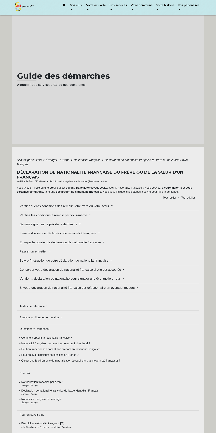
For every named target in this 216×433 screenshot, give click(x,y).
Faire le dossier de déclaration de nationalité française (58, 233)
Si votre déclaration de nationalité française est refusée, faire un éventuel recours (78, 287)
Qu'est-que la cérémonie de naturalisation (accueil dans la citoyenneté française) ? (70, 360)
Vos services (41, 84)
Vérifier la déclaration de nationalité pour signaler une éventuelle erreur (71, 278)
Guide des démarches (69, 84)
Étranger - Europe (58, 160)
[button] (64, 6)
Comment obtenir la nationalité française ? (46, 337)
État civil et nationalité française (42, 423)
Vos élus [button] (76, 5)
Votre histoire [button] (165, 5)
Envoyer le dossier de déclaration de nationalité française (61, 242)
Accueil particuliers (30, 160)
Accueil (23, 84)
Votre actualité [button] (96, 5)
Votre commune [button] (142, 5)
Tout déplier (190, 197)
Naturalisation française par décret (41, 382)
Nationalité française (87, 160)
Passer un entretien (34, 251)
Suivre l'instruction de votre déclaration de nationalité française (64, 260)
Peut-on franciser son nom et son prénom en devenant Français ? (60, 349)
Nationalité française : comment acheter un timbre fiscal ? (55, 343)
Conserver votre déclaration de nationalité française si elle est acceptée (71, 269)
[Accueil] (35, 7)
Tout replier (172, 197)
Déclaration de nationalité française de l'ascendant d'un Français (59, 390)
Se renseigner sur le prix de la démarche (49, 224)
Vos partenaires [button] (188, 5)
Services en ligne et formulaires (40, 317)
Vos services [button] (118, 5)
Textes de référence (32, 306)
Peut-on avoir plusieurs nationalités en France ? (49, 354)
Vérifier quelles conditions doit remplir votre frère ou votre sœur (65, 206)
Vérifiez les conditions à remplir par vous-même (54, 215)
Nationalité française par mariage (41, 399)
